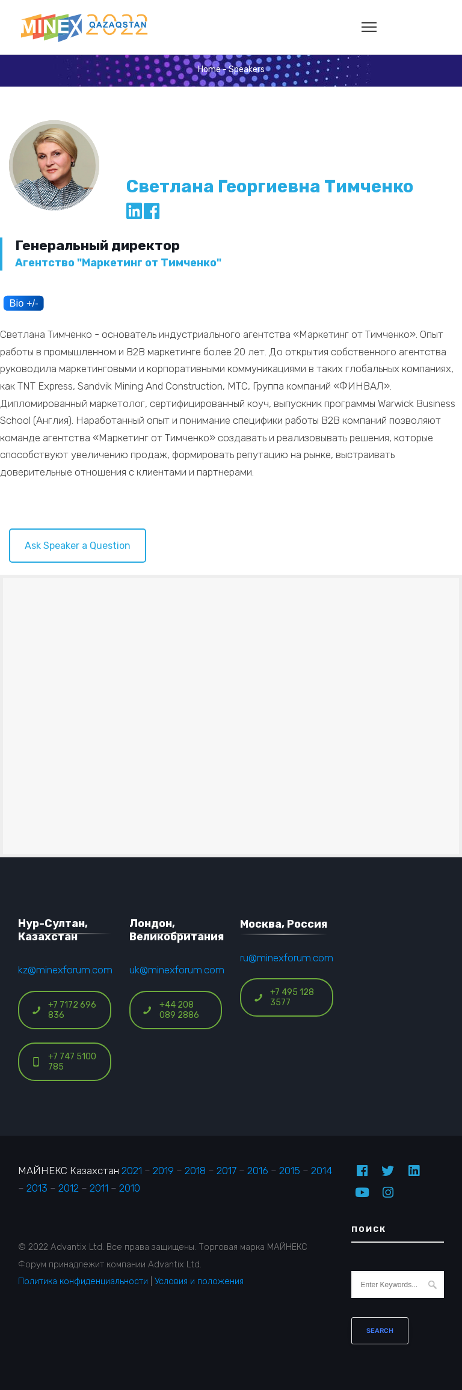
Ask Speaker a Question (78, 545)
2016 (257, 1171)
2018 (195, 1171)
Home (209, 69)
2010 (129, 1188)
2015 (289, 1171)
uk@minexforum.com (176, 970)
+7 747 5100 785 (63, 1062)
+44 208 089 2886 (171, 1010)
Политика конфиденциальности (83, 1281)
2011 (99, 1188)
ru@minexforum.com (286, 958)
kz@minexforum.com (65, 970)
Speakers (247, 69)
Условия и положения (199, 1281)
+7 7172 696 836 (63, 1010)
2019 (163, 1171)
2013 (37, 1188)
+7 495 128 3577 (283, 997)
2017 (226, 1171)
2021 (132, 1171)
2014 (321, 1171)
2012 (68, 1188)
